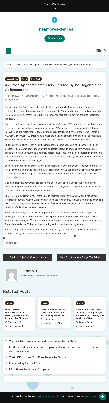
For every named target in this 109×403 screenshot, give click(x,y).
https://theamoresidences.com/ (43, 275)
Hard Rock (35, 79)
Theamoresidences (54, 29)
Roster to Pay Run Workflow (24, 363)
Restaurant (80, 96)
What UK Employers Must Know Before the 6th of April (39, 357)
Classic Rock (12, 79)
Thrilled (14, 100)
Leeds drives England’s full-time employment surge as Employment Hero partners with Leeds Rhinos (55, 349)
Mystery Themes (90, 396)
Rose (96, 96)
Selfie (7, 100)
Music (44, 303)
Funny (24, 79)
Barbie (9, 303)
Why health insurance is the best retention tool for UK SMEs (42, 341)
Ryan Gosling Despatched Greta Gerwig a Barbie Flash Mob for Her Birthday (17, 314)
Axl (68, 96)
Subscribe (54, 38)
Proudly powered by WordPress (49, 396)
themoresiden (31, 96)
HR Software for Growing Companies (30, 369)
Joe (72, 96)
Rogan (89, 96)
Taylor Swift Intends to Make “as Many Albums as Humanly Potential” (53, 312)
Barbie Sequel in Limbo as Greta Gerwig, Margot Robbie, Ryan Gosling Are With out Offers (90, 314)
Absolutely (61, 96)
